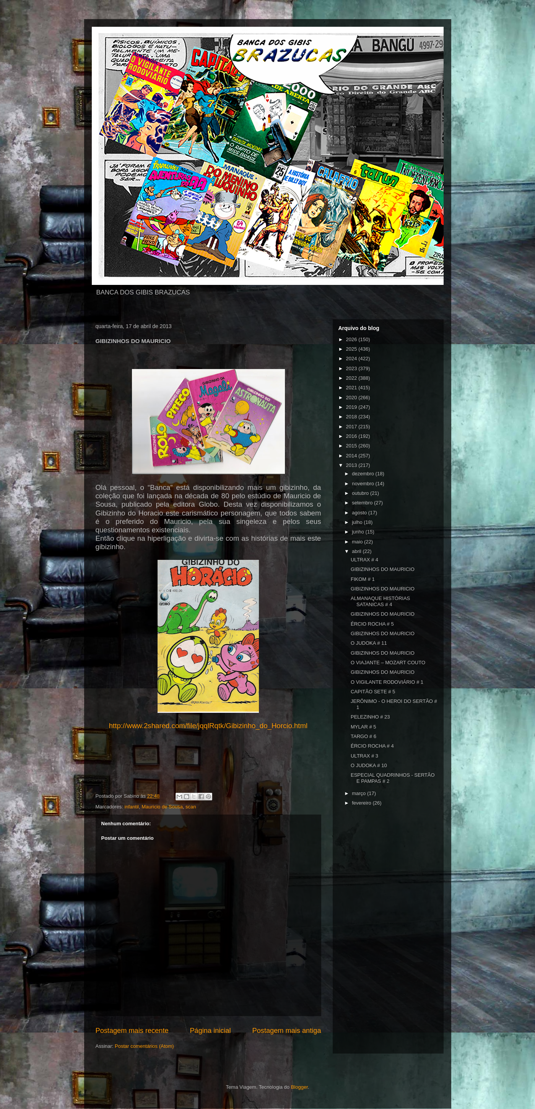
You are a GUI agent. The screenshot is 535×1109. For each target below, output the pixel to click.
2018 (352, 417)
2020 (352, 397)
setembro (363, 503)
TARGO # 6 (363, 736)
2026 (352, 339)
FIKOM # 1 (363, 579)
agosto (360, 512)
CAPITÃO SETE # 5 (373, 691)
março (359, 793)
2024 (352, 358)
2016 (352, 436)
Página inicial (210, 1030)
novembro (363, 483)
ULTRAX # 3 (364, 756)
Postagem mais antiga (286, 1030)
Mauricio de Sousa (162, 807)
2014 (352, 456)
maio (358, 542)
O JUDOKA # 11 (369, 643)
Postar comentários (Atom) (144, 1046)
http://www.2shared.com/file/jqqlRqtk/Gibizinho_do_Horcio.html (208, 726)
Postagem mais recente (132, 1030)
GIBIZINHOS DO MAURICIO (383, 569)
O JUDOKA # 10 (369, 765)
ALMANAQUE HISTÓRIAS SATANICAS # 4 (380, 601)
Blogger (299, 1087)
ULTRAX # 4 (364, 560)
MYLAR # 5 (363, 727)
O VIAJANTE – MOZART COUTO (388, 662)
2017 (352, 426)
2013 (352, 465)
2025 (352, 349)
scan (190, 807)
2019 (352, 407)
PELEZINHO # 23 (370, 717)
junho (358, 532)
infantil (131, 807)
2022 (352, 378)
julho (358, 522)
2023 (352, 368)
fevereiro (362, 803)
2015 (352, 446)
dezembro (363, 473)
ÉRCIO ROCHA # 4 (372, 746)
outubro (361, 493)
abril (357, 551)
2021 (352, 387)
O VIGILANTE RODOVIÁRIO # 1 (387, 682)
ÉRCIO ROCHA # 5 (372, 624)
